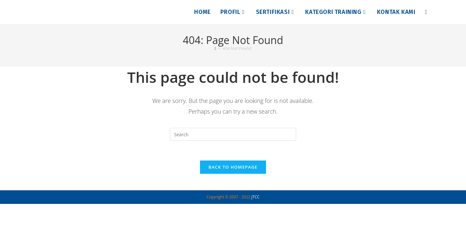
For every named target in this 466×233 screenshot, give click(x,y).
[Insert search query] (233, 134)
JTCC (255, 197)
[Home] (215, 48)
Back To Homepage (232, 167)
